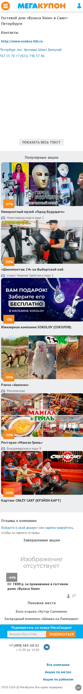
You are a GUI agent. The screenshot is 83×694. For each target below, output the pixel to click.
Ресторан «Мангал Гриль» (22, 442)
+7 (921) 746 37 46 (30, 56)
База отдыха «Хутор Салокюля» (42, 611)
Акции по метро (58, 672)
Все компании (58, 664)
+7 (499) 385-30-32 (24, 645)
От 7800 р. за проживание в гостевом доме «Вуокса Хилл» (37, 586)
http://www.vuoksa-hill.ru (22, 41)
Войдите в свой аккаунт (19, 527)
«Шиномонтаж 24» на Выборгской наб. (32, 269)
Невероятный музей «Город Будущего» (33, 211)
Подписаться (61, 634)
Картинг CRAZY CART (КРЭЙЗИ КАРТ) (31, 500)
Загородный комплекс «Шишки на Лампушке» (41, 618)
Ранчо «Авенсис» (15, 384)
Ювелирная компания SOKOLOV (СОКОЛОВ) (36, 327)
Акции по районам (58, 679)
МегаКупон (41, 5)
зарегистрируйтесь (59, 527)
